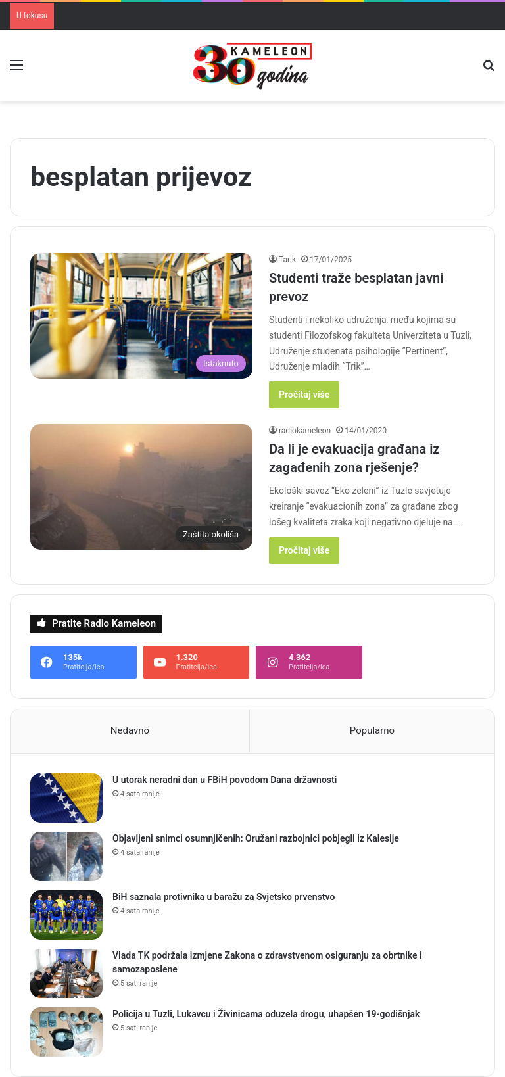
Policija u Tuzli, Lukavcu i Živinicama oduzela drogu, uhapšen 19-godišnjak (266, 1014)
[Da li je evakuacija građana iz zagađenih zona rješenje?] (141, 487)
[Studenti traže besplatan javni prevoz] (141, 316)
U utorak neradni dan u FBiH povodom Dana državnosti (224, 780)
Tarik (287, 259)
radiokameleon (305, 430)
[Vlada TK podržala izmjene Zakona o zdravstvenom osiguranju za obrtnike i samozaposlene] (66, 973)
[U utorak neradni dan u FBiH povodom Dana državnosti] (66, 798)
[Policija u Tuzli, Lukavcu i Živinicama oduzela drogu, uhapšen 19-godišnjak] (66, 1032)
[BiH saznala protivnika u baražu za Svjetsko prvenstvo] (66, 915)
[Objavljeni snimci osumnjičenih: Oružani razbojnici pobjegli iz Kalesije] (66, 856)
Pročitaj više (304, 394)
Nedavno (129, 730)
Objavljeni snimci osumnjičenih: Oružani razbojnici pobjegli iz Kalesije (255, 838)
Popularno (372, 730)
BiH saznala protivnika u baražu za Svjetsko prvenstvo (223, 897)
